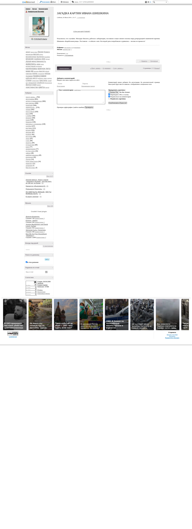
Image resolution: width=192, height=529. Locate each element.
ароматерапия (31, 149)
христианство (32, 87)
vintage (28, 109)
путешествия (30, 145)
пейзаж (47, 74)
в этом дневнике (32, 262)
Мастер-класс (30, 168)
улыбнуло (41, 83)
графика (37, 59)
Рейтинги (66, 2)
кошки (28, 120)
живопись (31, 64)
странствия (35, 80)
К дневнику (107, 68)
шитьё (47, 87)
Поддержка (146, 2)
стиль (28, 141)
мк (32, 71)
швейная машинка (32, 155)
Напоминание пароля (88, 86)
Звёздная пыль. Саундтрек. (36, 230)
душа (28, 61)
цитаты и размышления (34, 101)
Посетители (41, 292)
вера (27, 114)
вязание (30, 59)
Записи (28, 9)
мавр (28, 71)
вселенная (29, 157)
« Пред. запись (95, 68)
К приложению (48, 246)
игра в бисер (30, 111)
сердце (49, 78)
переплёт (29, 163)
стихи (28, 80)
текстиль (43, 80)
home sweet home (32, 161)
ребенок (40, 78)
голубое (28, 126)
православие (39, 76)
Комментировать (64, 68)
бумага (47, 52)
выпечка (40, 57)
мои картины (30, 103)
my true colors (30, 151)
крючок (41, 68)
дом (43, 59)
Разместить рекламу (172, 338)
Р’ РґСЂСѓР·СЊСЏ (40, 39)
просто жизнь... (31, 97)
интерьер (39, 66)
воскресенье (31, 57)
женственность (38, 61)
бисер (40, 52)
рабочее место (31, 78)
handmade (29, 105)
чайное (28, 153)
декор (28, 138)
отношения (41, 73)
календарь (31, 68)
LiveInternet (29, 2)
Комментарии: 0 (40, 218)
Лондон (28, 159)
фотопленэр (48, 83)
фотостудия (31, 85)
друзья (47, 59)
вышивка (47, 57)
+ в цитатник (81, 17)
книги (27, 147)
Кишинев (29, 122)
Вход (54, 2)
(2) (40, 194)
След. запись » (118, 68)
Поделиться (154, 61)
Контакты (172, 336)
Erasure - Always (31, 220)
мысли (42, 71)
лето (48, 68)
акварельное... (31, 107)
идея (42, 64)
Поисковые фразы (43, 293)
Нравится (144, 61)
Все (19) (50, 206)
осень (34, 73)
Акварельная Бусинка (27, 12)
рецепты (28, 143)
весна (36, 54)
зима (38, 64)
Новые (157, 68)
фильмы (28, 132)
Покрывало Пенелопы (34, 189)
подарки (29, 76)
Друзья (34, 9)
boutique (28, 134)
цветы (41, 87)
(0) (43, 183)
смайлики (77, 90)
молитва (36, 71)
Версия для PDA (172, 334)
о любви (28, 116)
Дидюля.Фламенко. (33, 217)
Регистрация (46, 2)
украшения (32, 83)
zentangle (29, 165)
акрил (28, 52)
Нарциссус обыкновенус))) (36, 186)
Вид (149, 2)
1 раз (67, 53)
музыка (28, 130)
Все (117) (50, 176)
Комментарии (43, 9)
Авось (76, 2)
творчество (67, 49)
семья (45, 78)
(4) (41, 197)
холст (39, 85)
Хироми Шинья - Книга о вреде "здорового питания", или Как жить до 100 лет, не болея (39, 181)
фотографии (30, 99)
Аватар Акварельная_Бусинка (38, 26)
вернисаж (29, 54)
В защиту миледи (32, 197)
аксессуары (34, 52)
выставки (29, 128)
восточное (29, 136)
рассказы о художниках (34, 124)
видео (41, 54)
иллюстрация (31, 66)
